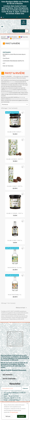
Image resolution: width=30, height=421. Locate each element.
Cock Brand (6, 58)
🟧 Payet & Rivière (11, 43)
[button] (29, 17)
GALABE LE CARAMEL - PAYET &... (15, 213)
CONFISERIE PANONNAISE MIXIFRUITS (13, 61)
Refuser (8, 416)
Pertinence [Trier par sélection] (15, 104)
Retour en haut (21, 308)
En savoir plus (14, 412)
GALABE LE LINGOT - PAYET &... (15, 186)
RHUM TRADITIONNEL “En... (15, 294)
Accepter (21, 416)
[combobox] (18, 30)
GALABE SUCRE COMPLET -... (15, 132)
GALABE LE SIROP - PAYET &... (15, 240)
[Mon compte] (17, 17)
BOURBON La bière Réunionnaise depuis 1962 (14, 55)
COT (4, 63)
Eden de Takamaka (8, 66)
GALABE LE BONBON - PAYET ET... (15, 159)
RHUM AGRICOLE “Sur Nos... (15, 267)
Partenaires (7, 52)
